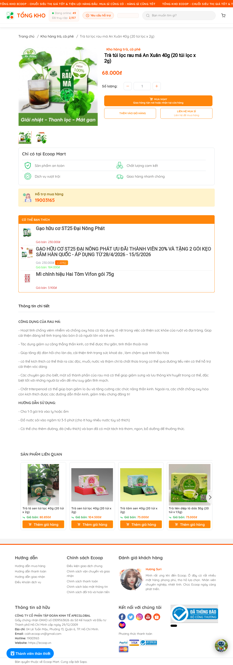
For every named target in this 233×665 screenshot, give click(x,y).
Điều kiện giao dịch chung (84, 566)
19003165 (45, 200)
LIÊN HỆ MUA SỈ (186, 111)
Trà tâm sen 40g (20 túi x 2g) (138, 510)
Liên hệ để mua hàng (186, 115)
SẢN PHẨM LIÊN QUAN (41, 454)
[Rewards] (30, 653)
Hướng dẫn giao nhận (30, 577)
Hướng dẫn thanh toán (30, 571)
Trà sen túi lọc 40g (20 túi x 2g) (91, 510)
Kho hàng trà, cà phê (57, 36)
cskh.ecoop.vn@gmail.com (43, 634)
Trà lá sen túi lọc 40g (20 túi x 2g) (43, 510)
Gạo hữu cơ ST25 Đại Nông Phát (70, 228)
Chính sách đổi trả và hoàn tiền (88, 592)
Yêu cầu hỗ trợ (98, 15)
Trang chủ (26, 36)
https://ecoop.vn (39, 643)
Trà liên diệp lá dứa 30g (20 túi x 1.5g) (189, 510)
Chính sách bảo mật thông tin (87, 587)
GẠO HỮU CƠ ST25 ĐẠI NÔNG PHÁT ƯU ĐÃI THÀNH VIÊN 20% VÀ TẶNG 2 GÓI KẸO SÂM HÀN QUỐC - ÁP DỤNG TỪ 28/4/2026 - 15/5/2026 (123, 251)
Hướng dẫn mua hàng (30, 566)
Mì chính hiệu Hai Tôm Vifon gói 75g (75, 274)
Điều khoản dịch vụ (28, 582)
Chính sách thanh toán (82, 581)
